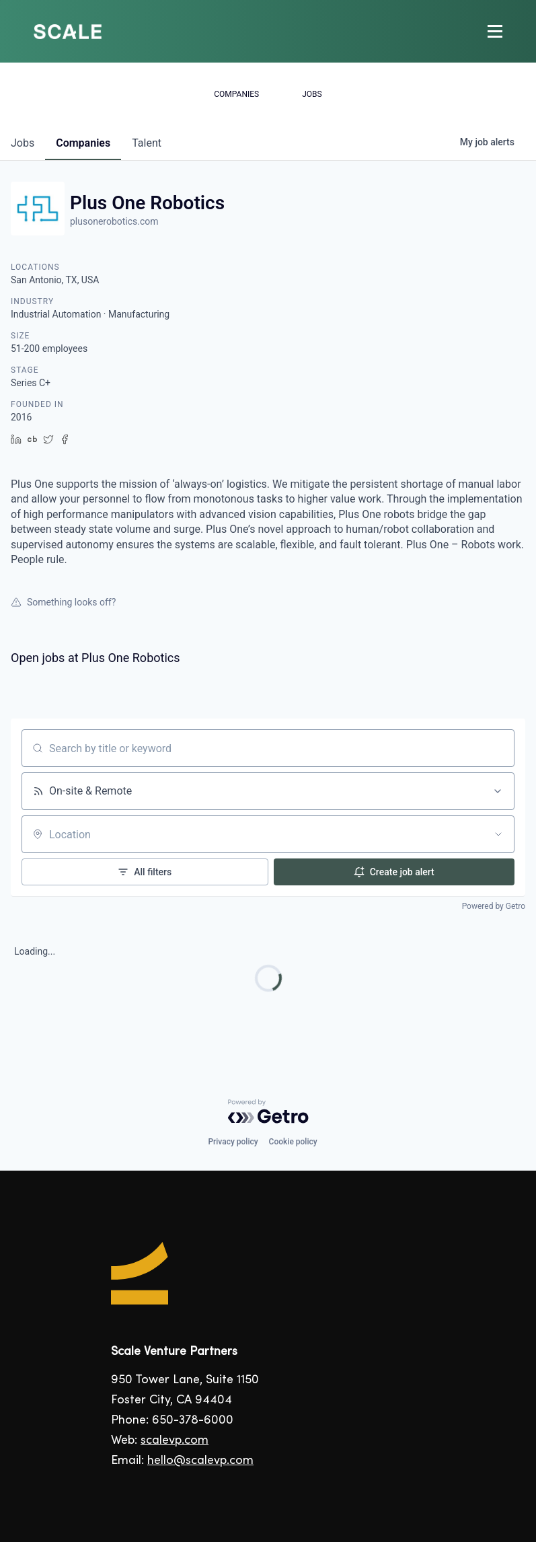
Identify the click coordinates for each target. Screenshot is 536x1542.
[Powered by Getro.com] (268, 1111)
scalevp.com (174, 1440)
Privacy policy (233, 1141)
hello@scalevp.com (200, 1461)
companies (83, 143)
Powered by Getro (493, 906)
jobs (22, 143)
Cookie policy (293, 1141)
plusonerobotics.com (114, 221)
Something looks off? (63, 602)
